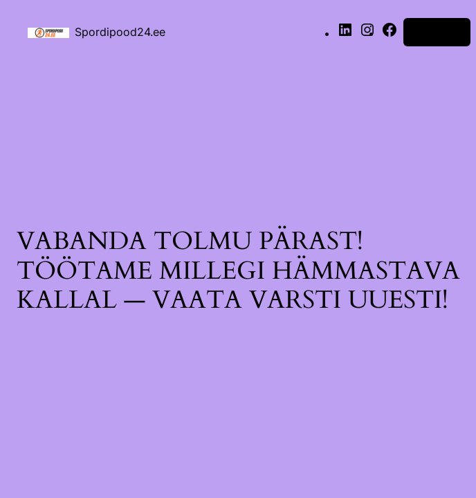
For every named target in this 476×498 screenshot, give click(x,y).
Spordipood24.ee (120, 32)
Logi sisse (436, 31)
